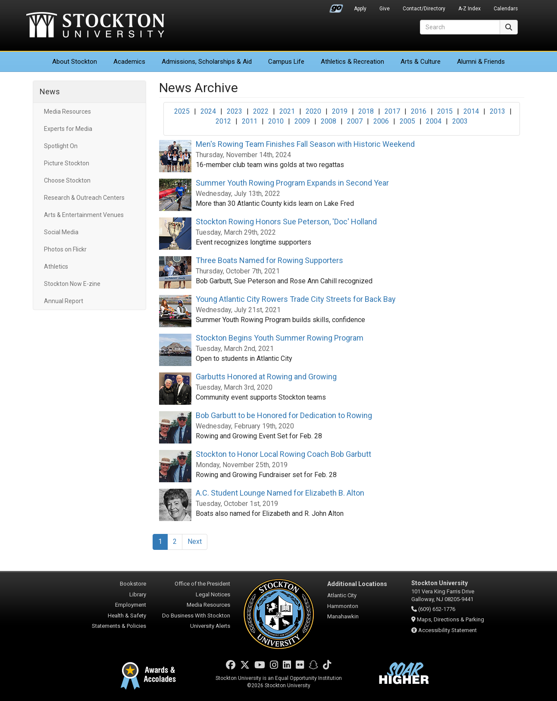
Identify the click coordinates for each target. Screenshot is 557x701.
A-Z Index (469, 9)
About (74, 61)
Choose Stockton (67, 180)
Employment (130, 605)
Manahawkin (343, 616)
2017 (392, 111)
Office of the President (202, 583)
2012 (223, 121)
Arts (421, 61)
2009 (302, 121)
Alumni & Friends (481, 61)
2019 (339, 111)
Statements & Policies (119, 626)
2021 (287, 111)
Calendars (506, 9)
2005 (407, 121)
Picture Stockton (66, 163)
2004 (433, 121)
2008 (328, 121)
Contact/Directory (424, 9)
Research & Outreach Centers (84, 197)
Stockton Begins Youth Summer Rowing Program (279, 337)
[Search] (460, 27)
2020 (313, 111)
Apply (360, 9)
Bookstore (133, 583)
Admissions (207, 61)
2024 (208, 111)
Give (384, 9)
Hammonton (342, 606)
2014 (471, 111)
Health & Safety (127, 615)
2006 (381, 121)
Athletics (352, 61)
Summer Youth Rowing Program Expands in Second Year (292, 182)
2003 (460, 121)
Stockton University (95, 26)
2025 (182, 111)
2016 (418, 111)
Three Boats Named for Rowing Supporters (269, 260)
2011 (249, 121)
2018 (366, 111)
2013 (497, 111)
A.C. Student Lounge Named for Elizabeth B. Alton (280, 492)
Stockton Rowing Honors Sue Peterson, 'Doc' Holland (286, 221)
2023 (234, 111)
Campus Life (286, 61)
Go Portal (336, 6)
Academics (129, 61)
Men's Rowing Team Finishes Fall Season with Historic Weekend (305, 144)
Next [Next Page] (195, 541)
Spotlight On (61, 146)
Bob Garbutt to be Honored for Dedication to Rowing (284, 415)
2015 (445, 111)
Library (137, 594)
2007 (355, 121)
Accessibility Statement (447, 630)
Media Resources (67, 111)
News (50, 91)
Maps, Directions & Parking (450, 619)
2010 (276, 121)
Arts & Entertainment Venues (84, 214)
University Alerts (210, 626)
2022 (261, 111)
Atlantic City (342, 595)
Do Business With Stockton (196, 615)
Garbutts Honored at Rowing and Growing (266, 376)
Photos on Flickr (65, 249)
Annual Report (63, 301)
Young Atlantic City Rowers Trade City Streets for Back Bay (296, 299)
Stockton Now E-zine (72, 283)
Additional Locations (357, 583)
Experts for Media (68, 128)
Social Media (61, 232)
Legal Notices (213, 594)
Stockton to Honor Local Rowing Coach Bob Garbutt (283, 454)
